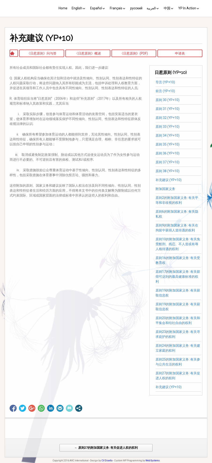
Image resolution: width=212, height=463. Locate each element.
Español (96, 8)
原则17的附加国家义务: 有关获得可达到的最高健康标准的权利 (178, 276)
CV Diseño (106, 460)
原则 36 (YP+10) (167, 153)
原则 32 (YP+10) (167, 118)
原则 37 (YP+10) (167, 162)
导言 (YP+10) (165, 82)
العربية (151, 8)
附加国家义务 (165, 189)
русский (136, 8)
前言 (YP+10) (165, 91)
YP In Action (187, 8)
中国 (167, 8)
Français (116, 8)
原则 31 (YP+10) (167, 109)
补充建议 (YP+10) (169, 180)
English (77, 8)
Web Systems (152, 460)
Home (63, 8)
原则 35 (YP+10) (167, 144)
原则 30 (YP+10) (167, 100)
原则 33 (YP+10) (167, 126)
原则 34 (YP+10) (167, 135)
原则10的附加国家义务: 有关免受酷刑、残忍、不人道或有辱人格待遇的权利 (178, 244)
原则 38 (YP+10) (167, 171)
